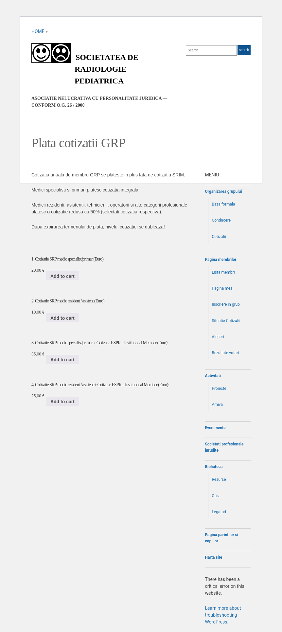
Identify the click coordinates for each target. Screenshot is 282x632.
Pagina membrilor (220, 259)
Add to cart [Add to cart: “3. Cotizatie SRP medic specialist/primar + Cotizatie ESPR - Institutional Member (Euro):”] (62, 359)
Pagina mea (222, 288)
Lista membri (223, 272)
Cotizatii (219, 236)
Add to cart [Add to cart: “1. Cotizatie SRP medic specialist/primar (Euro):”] (62, 276)
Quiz (216, 496)
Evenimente (215, 427)
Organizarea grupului (223, 191)
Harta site (213, 557)
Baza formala (223, 204)
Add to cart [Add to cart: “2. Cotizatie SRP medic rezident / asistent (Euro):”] (62, 318)
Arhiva (217, 404)
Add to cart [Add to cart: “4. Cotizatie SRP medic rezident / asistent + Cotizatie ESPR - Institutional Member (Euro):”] (62, 401)
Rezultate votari (225, 353)
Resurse (219, 479)
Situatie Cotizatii (226, 320)
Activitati (213, 375)
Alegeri (218, 336)
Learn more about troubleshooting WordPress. (223, 614)
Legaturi (219, 512)
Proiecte (219, 388)
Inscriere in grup (226, 304)
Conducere (221, 220)
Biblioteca (213, 466)
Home (37, 31)
